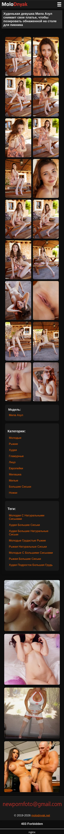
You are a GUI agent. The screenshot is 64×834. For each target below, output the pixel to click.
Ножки (13, 492)
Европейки (16, 468)
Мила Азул (16, 415)
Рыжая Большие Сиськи (25, 558)
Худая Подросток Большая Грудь (31, 565)
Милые (13, 480)
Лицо (12, 462)
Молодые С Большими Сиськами (31, 552)
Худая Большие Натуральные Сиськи (28, 532)
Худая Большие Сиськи (24, 525)
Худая (13, 450)
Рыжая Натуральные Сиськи (28, 546)
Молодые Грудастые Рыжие (27, 540)
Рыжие (13, 444)
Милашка (15, 474)
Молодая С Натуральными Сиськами (26, 517)
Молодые (15, 437)
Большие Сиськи (20, 486)
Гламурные (16, 456)
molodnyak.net (40, 815)
